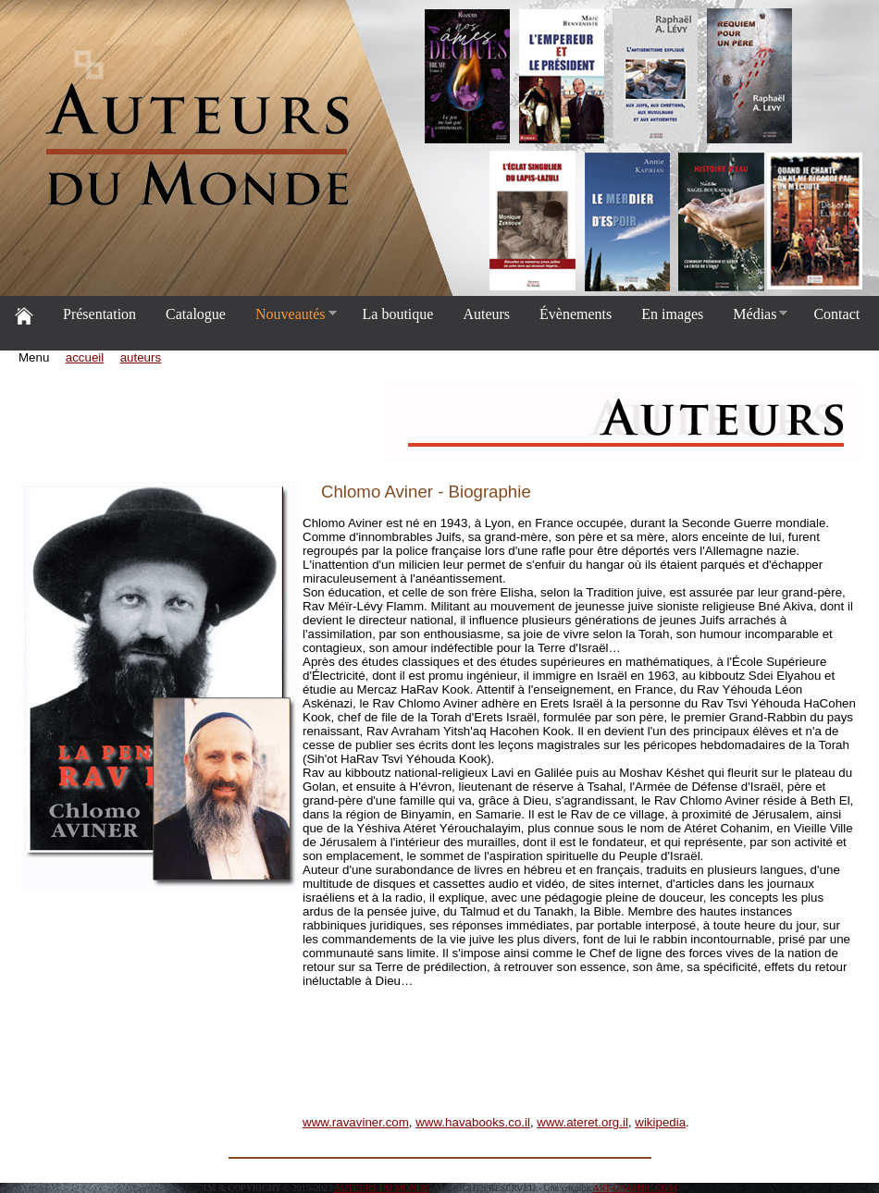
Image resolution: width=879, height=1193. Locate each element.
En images (672, 314)
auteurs (140, 357)
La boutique (398, 314)
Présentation (99, 314)
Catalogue (196, 314)
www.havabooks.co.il (472, 1122)
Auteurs (486, 314)
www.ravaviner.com (356, 1122)
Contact (836, 314)
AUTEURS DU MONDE (381, 1188)
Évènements (575, 314)
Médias (752, 314)
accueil (85, 357)
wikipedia (660, 1122)
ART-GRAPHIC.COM (635, 1188)
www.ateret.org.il (582, 1122)
